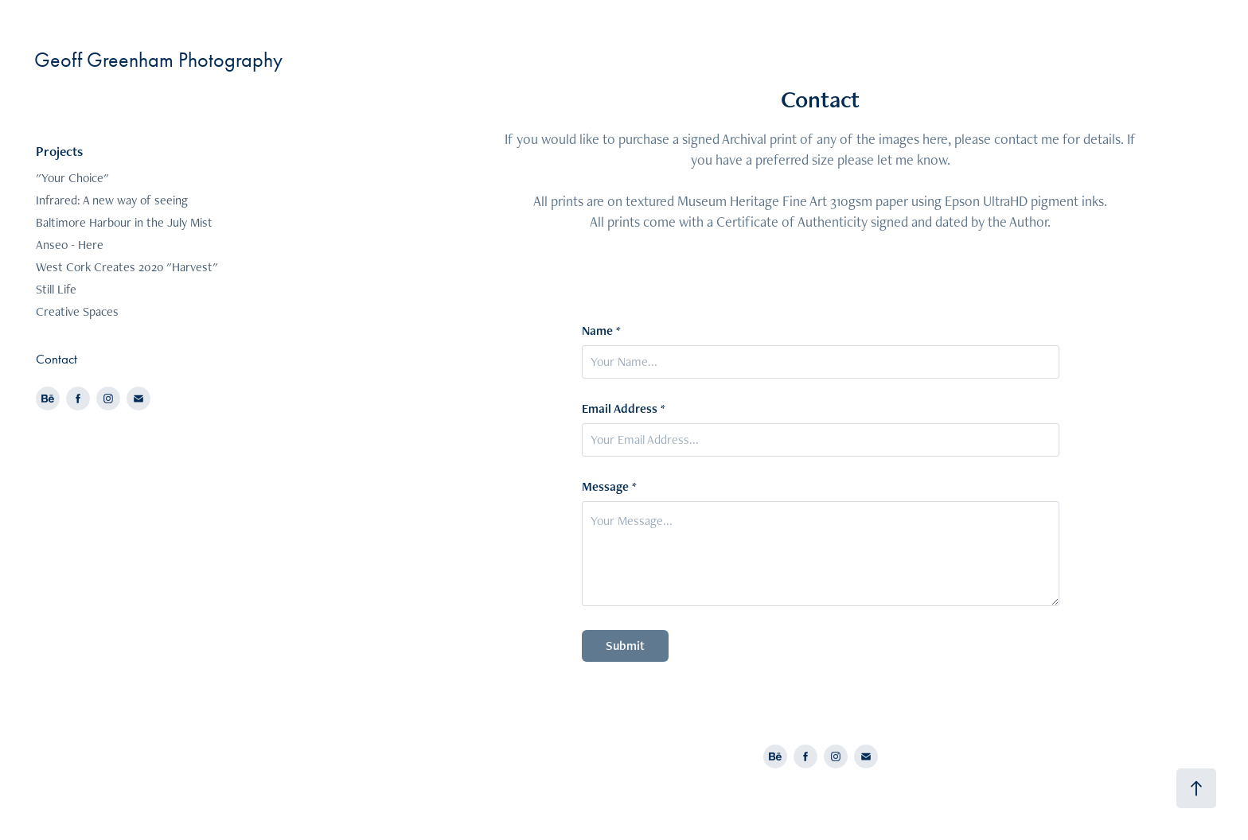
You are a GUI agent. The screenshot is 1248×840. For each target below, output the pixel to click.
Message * (609, 486)
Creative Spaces (77, 311)
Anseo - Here (69, 244)
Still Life (56, 289)
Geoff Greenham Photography (158, 60)
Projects (59, 151)
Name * (601, 331)
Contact (56, 359)
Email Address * (623, 408)
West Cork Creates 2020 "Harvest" (127, 267)
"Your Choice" (72, 177)
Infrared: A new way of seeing (112, 200)
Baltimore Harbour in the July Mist (124, 222)
